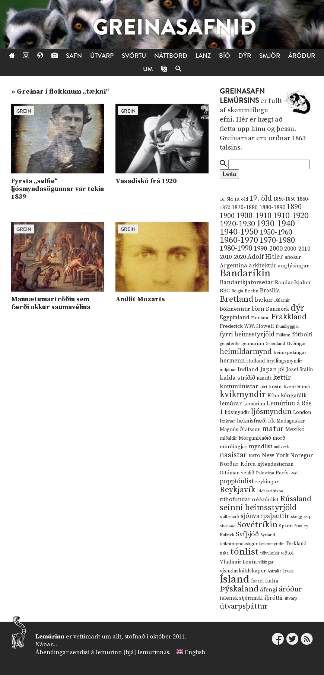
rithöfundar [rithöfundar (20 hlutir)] (235, 499)
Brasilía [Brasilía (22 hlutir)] (270, 290)
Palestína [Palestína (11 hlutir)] (265, 473)
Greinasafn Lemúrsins (242, 96)
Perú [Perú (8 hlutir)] (294, 473)
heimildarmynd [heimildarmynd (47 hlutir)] (246, 352)
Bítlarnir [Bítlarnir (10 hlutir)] (282, 300)
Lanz (203, 55)
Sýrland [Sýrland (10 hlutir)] (267, 535)
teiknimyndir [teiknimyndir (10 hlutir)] (271, 544)
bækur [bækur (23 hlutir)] (264, 300)
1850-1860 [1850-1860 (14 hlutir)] (284, 199)
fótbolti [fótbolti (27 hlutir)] (302, 335)
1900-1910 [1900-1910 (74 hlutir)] (253, 216)
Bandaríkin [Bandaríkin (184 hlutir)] (245, 273)
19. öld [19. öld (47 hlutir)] (261, 198)
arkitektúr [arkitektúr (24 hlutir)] (262, 265)
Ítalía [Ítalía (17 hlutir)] (272, 581)
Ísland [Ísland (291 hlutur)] (235, 579)
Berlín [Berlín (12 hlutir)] (251, 291)
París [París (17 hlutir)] (282, 473)
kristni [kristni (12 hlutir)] (276, 387)
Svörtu (134, 55)
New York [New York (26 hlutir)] (275, 455)
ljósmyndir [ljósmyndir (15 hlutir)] (237, 412)
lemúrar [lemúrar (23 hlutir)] (231, 403)
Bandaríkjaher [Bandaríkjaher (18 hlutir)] (293, 282)
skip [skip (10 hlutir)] (308, 516)
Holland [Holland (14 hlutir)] (255, 361)
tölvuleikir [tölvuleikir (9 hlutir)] (269, 553)
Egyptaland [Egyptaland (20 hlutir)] (235, 317)
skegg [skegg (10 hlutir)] (296, 516)
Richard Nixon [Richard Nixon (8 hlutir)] (270, 491)
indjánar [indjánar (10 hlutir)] (228, 370)
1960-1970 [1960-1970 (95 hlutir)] (239, 240)
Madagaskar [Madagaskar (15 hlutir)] (290, 421)
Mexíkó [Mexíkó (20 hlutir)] (295, 429)
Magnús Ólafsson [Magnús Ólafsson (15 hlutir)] (240, 429)
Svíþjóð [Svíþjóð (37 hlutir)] (247, 534)
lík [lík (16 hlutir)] (271, 421)
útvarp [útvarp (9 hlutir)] (291, 598)
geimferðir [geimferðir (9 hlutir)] (230, 343)
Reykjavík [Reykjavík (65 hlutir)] (237, 490)
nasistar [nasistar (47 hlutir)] (233, 455)
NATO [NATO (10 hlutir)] (254, 456)
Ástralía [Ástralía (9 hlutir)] (274, 571)
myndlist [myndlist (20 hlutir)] (260, 446)
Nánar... (46, 644)
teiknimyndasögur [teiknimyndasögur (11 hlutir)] (239, 544)
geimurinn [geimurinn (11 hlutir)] (252, 343)
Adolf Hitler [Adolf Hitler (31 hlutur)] (265, 257)
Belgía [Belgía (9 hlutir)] (237, 291)
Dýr (244, 55)
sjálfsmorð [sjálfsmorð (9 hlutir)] (229, 516)
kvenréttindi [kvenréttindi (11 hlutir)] (297, 387)
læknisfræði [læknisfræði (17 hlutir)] (252, 421)
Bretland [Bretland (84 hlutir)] (236, 299)
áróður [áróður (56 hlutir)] (290, 589)
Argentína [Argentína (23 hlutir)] (233, 265)
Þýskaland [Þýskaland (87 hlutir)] (239, 589)
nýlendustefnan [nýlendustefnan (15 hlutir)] (275, 464)
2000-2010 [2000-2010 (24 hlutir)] (297, 248)
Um (148, 69)
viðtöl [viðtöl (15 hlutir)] (287, 553)
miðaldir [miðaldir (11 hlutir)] (228, 438)
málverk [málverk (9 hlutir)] (281, 447)
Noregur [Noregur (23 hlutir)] (301, 455)
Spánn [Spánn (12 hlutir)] (286, 526)
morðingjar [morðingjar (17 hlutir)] (233, 446)
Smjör (269, 55)
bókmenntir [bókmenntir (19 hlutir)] (235, 309)
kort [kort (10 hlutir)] (263, 387)
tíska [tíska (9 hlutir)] (224, 553)
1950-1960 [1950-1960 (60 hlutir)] (276, 232)
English (195, 652)
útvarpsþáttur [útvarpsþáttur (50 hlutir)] (244, 606)
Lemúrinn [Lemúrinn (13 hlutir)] (254, 404)
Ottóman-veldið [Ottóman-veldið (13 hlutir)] (237, 473)
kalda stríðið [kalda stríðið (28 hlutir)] (237, 378)
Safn (74, 55)
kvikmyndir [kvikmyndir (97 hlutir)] (243, 394)
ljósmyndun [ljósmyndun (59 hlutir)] (271, 412)
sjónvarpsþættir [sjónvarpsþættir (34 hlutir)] (265, 516)
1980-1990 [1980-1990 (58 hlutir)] (236, 248)
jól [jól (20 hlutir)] (281, 369)
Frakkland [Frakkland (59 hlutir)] (288, 317)
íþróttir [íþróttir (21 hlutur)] (273, 598)
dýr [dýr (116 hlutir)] (297, 308)
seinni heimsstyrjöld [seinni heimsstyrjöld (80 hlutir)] (258, 507)
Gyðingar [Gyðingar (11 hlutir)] (296, 343)
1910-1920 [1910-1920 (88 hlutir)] (290, 215)
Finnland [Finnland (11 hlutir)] (260, 318)
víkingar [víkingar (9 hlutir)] (265, 562)
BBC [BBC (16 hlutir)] (225, 291)
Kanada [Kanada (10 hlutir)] (264, 378)
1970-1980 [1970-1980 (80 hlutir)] (277, 240)
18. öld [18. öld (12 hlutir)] (241, 199)
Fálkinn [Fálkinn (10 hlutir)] (283, 335)
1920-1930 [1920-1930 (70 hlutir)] (237, 224)
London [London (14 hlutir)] (302, 412)
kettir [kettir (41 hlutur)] (282, 377)
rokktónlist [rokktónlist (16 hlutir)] (265, 499)
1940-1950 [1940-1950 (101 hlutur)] (239, 232)
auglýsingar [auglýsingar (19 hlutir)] (293, 265)
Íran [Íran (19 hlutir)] (288, 570)
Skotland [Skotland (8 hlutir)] (228, 526)
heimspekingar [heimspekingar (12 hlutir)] (289, 352)
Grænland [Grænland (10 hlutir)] (275, 343)
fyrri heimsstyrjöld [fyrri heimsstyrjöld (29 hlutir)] (247, 334)
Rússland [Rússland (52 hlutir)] (295, 499)
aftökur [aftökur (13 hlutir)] (293, 257)
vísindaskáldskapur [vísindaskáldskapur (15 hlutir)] (243, 571)
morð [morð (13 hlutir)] (279, 438)
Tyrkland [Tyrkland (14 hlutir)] (296, 544)
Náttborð (170, 55)
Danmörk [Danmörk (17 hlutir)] (277, 309)
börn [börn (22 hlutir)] (257, 309)
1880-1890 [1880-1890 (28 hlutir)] (272, 207)
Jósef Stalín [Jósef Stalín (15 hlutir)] (299, 369)
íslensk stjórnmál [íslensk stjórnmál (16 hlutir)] (241, 598)
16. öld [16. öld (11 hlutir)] (226, 199)
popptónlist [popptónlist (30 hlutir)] (237, 481)
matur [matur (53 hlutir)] (273, 429)
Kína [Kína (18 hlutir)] (273, 395)
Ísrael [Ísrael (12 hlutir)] (257, 581)
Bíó (224, 55)
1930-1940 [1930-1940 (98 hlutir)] (276, 223)
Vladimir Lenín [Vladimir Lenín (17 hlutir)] (238, 562)
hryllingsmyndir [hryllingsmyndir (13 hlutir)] (284, 361)
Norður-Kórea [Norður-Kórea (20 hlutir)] (238, 464)
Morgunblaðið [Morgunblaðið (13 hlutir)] (255, 438)
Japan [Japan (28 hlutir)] (268, 369)
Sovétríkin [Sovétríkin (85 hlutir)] (257, 524)
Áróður (301, 55)
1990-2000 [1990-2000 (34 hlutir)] (268, 249)
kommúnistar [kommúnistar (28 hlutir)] (239, 386)
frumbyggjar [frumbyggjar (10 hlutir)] (287, 326)
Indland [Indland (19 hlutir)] (248, 369)
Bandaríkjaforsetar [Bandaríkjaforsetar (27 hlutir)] (246, 282)
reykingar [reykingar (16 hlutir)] (267, 481)
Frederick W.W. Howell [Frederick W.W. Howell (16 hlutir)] (247, 326)
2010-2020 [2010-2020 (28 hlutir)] (233, 257)
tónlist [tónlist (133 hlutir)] (244, 552)
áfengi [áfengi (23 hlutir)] (268, 589)
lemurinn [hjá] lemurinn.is (132, 652)
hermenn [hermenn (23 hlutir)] (232, 360)
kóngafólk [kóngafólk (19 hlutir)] (293, 395)
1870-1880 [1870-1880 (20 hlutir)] (245, 207)
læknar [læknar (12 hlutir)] (227, 421)
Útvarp (102, 55)
